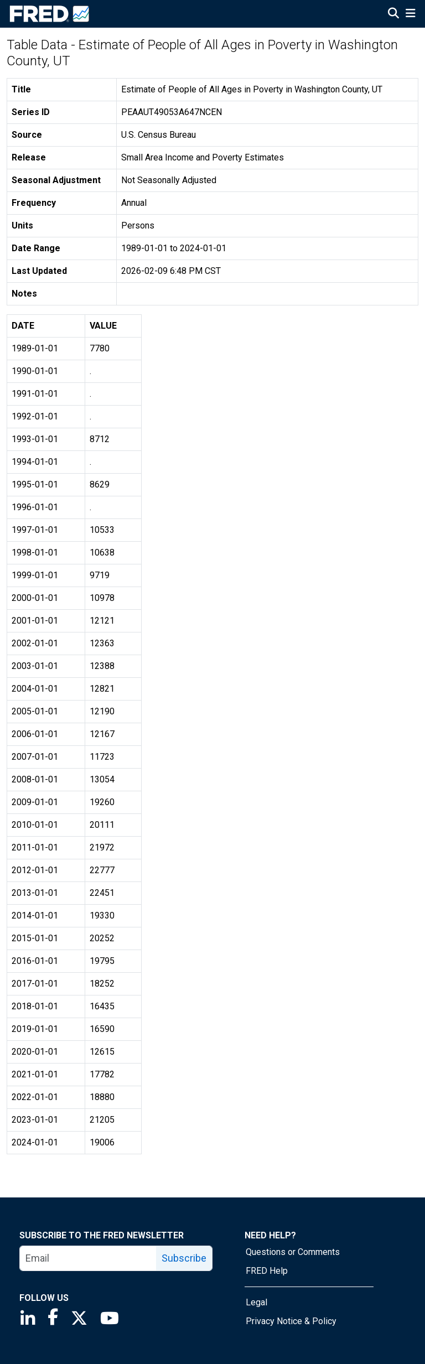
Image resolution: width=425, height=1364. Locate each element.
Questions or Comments (293, 1252)
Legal (256, 1302)
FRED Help (267, 1271)
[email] (88, 1258)
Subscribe (184, 1258)
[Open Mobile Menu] (410, 14)
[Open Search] (393, 14)
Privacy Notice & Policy (291, 1321)
